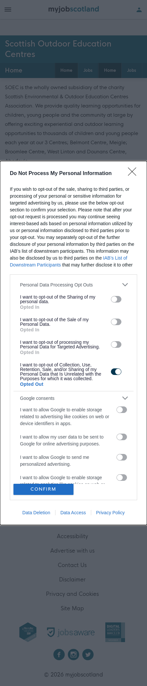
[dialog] (73, 343)
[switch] (116, 299)
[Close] (134, 173)
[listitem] (73, 284)
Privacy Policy (110, 512)
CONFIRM (43, 489)
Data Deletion (36, 512)
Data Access (73, 512)
